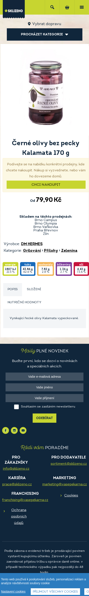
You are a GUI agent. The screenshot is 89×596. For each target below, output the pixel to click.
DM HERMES (32, 244)
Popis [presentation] (12, 289)
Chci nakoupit (46, 185)
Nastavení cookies (13, 591)
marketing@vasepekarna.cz (64, 484)
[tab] (12, 289)
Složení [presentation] (34, 289)
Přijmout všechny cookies (55, 591)
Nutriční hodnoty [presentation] (24, 302)
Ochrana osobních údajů (19, 516)
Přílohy (51, 251)
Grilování (32, 251)
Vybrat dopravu (46, 24)
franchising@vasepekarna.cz (25, 500)
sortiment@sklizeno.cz (69, 464)
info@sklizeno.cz (16, 469)
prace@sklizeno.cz (17, 484)
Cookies (71, 495)
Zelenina (69, 251)
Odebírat (44, 418)
